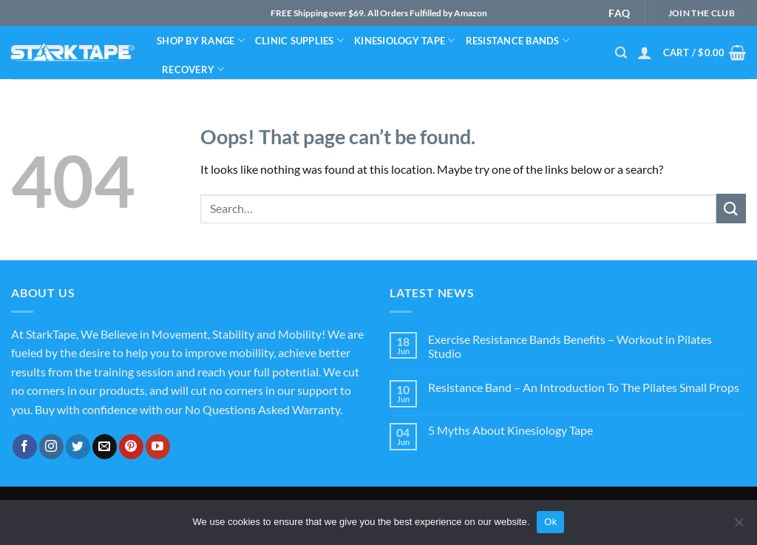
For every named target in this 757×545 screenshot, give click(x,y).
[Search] (621, 52)
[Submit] (731, 208)
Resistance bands (518, 40)
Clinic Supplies (299, 40)
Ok (550, 521)
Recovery (193, 69)
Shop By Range (201, 40)
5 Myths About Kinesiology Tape (510, 430)
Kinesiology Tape (404, 40)
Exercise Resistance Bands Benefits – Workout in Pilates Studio (570, 346)
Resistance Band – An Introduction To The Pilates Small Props (583, 387)
